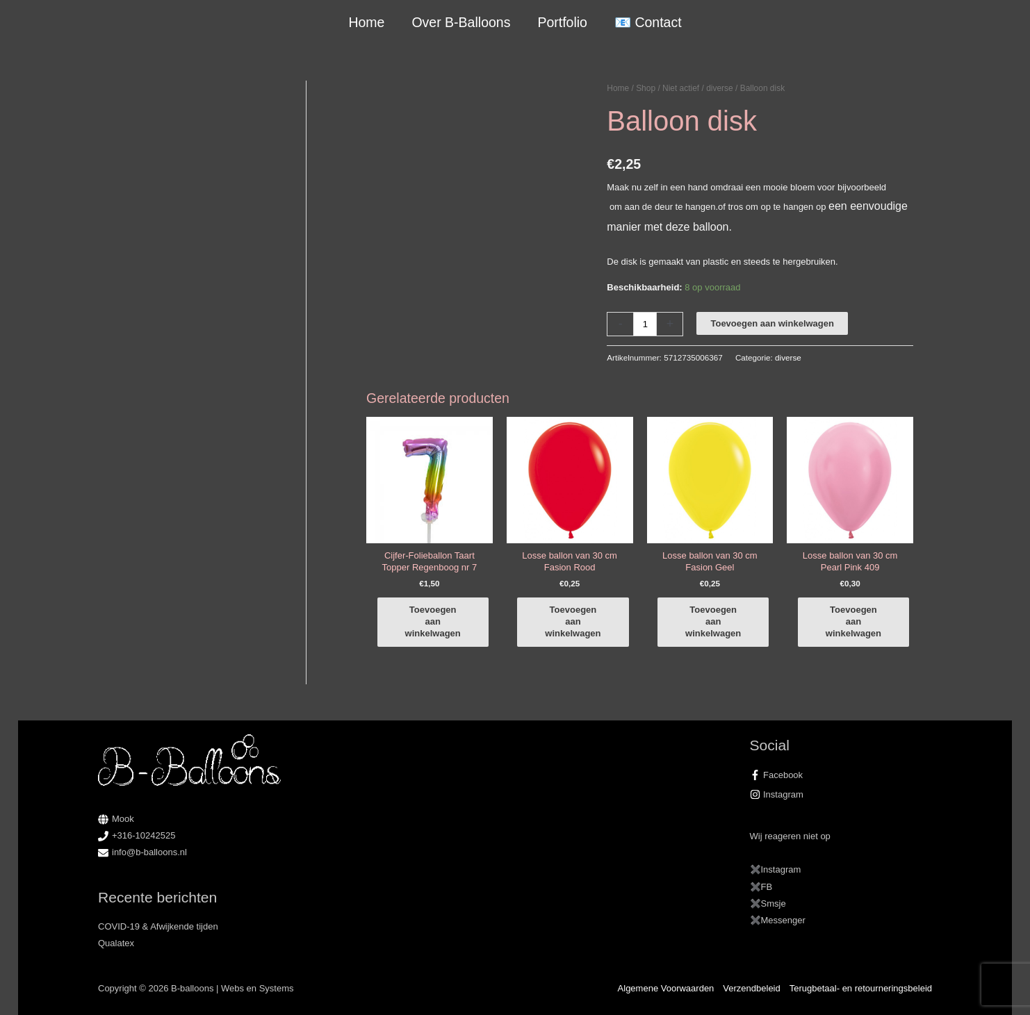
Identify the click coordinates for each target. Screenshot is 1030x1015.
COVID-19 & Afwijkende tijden (158, 926)
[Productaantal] (645, 324)
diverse (719, 88)
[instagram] (841, 794)
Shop (645, 88)
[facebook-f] (841, 775)
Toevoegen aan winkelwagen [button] (433, 621)
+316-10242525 (143, 835)
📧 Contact (648, 22)
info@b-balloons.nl (149, 852)
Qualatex (116, 943)
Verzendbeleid (751, 988)
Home (366, 22)
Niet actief (680, 88)
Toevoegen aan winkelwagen (771, 323)
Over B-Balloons (460, 22)
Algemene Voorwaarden (666, 988)
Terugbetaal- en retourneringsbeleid (861, 988)
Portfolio (562, 22)
